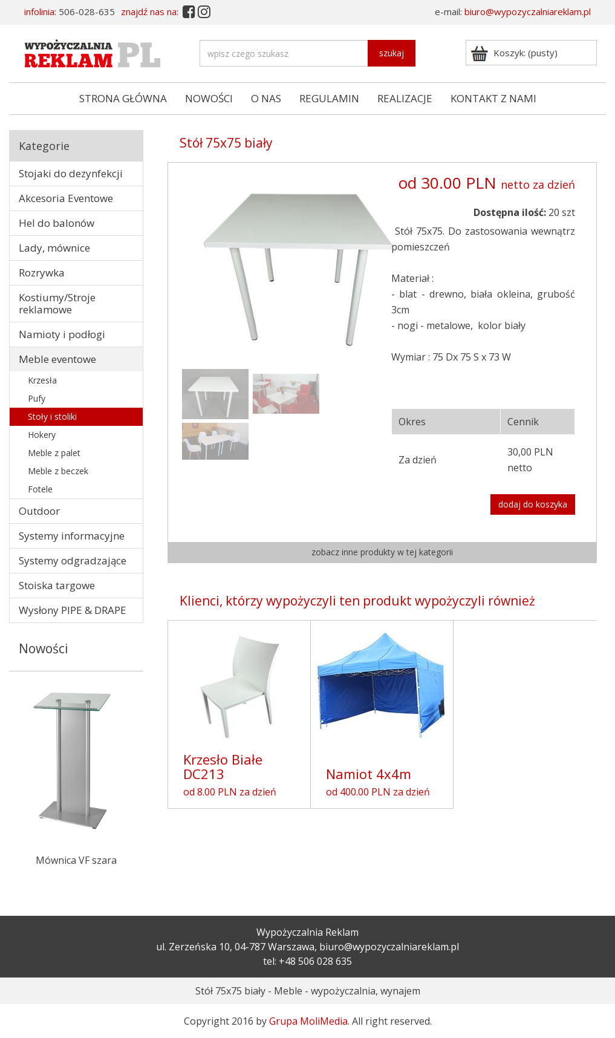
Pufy (36, 398)
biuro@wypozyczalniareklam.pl (527, 11)
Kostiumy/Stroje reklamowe (57, 303)
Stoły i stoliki (52, 416)
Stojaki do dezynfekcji (71, 173)
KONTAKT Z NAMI (493, 98)
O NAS (266, 98)
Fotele (40, 489)
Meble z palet (54, 453)
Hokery (42, 434)
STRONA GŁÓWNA (123, 98)
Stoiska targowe (57, 585)
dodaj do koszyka (532, 504)
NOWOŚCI (209, 98)
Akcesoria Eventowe (66, 198)
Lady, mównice (54, 248)
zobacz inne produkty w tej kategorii (382, 552)
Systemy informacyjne (72, 536)
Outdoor (39, 511)
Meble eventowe (57, 359)
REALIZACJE (404, 98)
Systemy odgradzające (72, 560)
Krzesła (42, 380)
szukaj (391, 53)
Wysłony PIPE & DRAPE (72, 610)
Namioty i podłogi (62, 334)
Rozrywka (42, 272)
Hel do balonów (56, 223)
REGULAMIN (329, 98)
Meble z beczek (58, 471)
